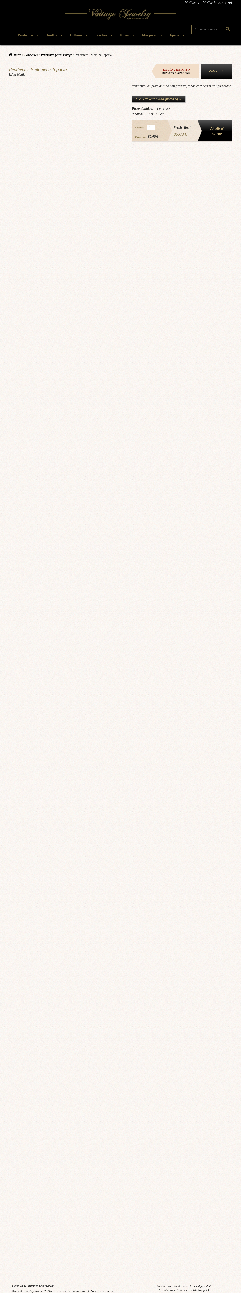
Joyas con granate (52, 1087)
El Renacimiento (144, 1159)
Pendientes (25, 35)
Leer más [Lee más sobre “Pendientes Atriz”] (149, 1177)
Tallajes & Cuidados (22, 1247)
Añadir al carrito (216, 71)
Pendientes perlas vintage (56, 54)
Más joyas (149, 35)
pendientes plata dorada (191, 1087)
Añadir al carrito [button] (33, 1177)
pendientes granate (137, 1087)
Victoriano (108, 1159)
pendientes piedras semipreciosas (162, 1087)
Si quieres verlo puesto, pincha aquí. (158, 99)
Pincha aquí (74, 1041)
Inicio (17, 54)
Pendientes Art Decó (41, 1159)
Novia (124, 35)
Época (174, 35)
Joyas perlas (106, 1087)
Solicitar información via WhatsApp (186, 1047)
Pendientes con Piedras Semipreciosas (50, 1079)
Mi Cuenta (192, 3)
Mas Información (33, 1185)
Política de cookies (59, 1247)
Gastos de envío (57, 1252)
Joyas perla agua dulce (88, 1087)
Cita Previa (18, 1236)
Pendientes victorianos (89, 1159)
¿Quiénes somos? (21, 1230)
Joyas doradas (69, 1087)
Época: (16, 1159)
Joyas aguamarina (33, 1087)
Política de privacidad (60, 1241)
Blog (14, 1241)
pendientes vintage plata (215, 1087)
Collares (76, 35)
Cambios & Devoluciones (62, 1236)
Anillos (52, 35)
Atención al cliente (114, 1241)
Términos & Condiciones (62, 1230)
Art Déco (24, 1159)
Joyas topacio (120, 1087)
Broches (101, 35)
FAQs (15, 1252)
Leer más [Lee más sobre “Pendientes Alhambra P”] (207, 1177)
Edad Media (28, 1095)
